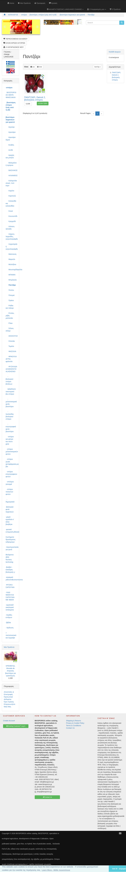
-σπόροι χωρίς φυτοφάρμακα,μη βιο (11, 462)
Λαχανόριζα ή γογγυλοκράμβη (11, 246)
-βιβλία (8, 623)
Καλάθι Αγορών (115, 52)
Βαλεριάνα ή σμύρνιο (11, 164)
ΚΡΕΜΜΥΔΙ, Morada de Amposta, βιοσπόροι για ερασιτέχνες (10, 671)
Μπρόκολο (11, 280)
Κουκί (9, 211)
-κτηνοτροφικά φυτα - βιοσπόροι (11, 427)
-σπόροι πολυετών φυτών (9, 491)
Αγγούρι (10, 127)
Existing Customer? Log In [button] (15, 726)
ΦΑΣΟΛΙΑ (11, 351)
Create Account (9, 721)
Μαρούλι (10, 259)
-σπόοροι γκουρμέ (10, 483)
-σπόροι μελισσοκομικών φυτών (11, 451)
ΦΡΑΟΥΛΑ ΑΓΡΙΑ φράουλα (11, 359)
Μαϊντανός (11, 254)
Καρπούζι (11, 196)
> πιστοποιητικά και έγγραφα (11, 635)
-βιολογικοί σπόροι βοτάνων (9, 380)
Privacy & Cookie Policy (75, 723)
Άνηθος (10, 145)
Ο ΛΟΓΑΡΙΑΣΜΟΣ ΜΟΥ (13, 47)
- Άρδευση (9, 628)
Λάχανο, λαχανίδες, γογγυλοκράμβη (11, 236)
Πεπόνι (10, 290)
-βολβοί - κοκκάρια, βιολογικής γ (10, 569)
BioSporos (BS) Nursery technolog (10, 558)
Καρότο (10, 191)
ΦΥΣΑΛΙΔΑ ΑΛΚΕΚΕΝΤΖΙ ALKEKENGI (11, 369)
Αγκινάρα (11, 132)
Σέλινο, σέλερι (10, 329)
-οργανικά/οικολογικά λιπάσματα (10, 607)
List (32, 67)
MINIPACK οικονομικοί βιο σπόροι (11, 391)
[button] (104, 868)
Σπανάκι (10, 341)
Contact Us (70, 728)
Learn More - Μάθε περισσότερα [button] (56, 870)
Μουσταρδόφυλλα (11, 270)
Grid (39, 67)
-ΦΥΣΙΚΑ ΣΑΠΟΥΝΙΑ (10, 586)
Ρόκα (9, 323)
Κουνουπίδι (11, 216)
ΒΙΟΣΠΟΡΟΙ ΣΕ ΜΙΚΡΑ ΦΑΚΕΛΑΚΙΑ (11, 94)
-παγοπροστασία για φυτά (11, 548)
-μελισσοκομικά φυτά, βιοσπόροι (11, 402)
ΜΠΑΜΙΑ (10, 275)
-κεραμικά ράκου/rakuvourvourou (11, 578)
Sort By (97, 67)
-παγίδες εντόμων (9, 616)
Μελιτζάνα (11, 264)
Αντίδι (9, 150)
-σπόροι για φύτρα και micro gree (10, 440)
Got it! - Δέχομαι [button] (119, 869)
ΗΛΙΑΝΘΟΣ (11, 175)
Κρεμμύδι (11, 221)
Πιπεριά (10, 295)
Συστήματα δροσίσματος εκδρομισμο (11, 539)
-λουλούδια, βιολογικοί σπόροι (10, 415)
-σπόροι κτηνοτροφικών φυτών (11, 474)
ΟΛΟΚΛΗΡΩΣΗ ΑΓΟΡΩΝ (14, 43)
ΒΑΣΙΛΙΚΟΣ (11, 170)
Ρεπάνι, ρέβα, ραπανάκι (10, 315)
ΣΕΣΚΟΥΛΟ (11, 336)
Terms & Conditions (73, 726)
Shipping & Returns (73, 721)
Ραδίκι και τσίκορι (10, 307)
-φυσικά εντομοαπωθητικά (11, 530)
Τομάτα (10, 346)
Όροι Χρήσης (9, 702)
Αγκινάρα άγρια (11, 138)
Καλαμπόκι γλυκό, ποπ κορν (11, 183)
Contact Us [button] (47, 797)
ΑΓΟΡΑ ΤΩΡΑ (42, 103)
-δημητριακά (10, 500)
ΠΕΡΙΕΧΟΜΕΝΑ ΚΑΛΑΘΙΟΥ (15, 39)
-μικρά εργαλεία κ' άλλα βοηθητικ (10, 520)
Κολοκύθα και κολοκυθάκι (11, 203)
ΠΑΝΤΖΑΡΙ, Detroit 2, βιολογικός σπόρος (35, 98)
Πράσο (10, 300)
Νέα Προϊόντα (9, 647)
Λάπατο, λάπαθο (10, 227)
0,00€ (28, 104)
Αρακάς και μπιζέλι (10, 156)
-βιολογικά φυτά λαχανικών (10, 509)
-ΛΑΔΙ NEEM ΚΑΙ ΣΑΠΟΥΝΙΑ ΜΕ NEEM (10, 596)
